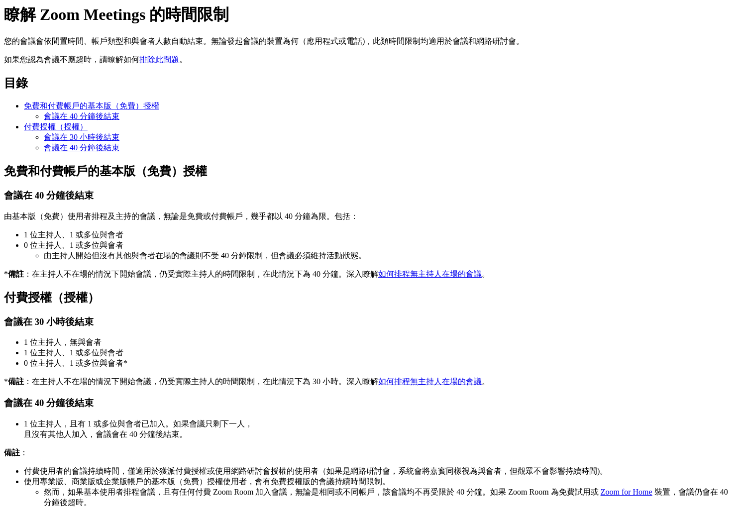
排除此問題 (159, 59)
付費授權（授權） (56, 126)
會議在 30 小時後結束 (81, 137)
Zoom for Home (626, 492)
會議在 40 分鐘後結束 (81, 116)
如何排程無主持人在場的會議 (430, 274)
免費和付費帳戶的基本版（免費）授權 (91, 106)
